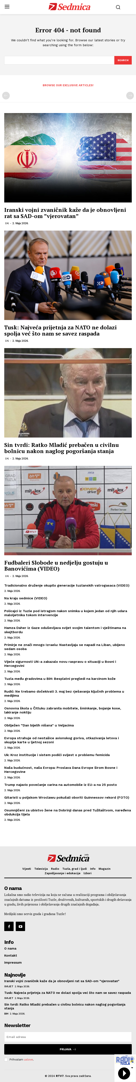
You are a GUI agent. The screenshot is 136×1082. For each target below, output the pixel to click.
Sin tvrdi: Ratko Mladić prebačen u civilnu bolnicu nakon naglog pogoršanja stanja (61, 448)
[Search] (123, 60)
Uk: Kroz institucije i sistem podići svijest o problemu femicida (57, 755)
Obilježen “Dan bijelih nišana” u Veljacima (39, 725)
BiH (6, 1013)
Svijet (8, 986)
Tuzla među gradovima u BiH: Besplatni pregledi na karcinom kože (60, 679)
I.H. (7, 223)
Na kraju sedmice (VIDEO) (25, 598)
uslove (28, 1059)
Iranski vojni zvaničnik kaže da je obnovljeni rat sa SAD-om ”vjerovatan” (65, 213)
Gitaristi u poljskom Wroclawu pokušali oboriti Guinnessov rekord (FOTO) (66, 797)
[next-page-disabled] (130, 95)
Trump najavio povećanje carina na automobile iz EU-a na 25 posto (60, 785)
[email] (68, 1037)
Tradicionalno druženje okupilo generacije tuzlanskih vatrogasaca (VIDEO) (66, 585)
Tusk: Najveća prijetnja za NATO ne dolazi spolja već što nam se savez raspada (60, 330)
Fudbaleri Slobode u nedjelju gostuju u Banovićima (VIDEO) (56, 565)
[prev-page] (6, 95)
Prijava (68, 1049)
